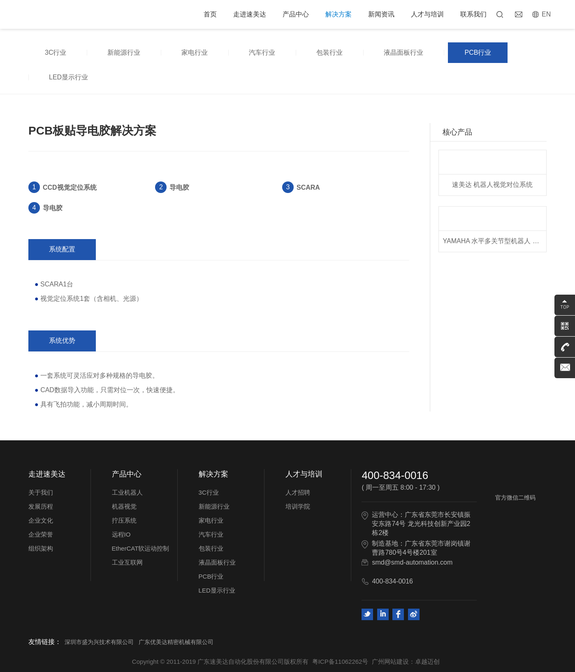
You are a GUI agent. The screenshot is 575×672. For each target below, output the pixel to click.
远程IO (121, 534)
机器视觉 (124, 506)
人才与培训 (427, 14)
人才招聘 (297, 492)
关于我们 (40, 492)
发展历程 (40, 506)
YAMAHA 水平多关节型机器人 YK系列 (495, 240)
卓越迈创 (427, 661)
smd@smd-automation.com (412, 562)
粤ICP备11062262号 (340, 661)
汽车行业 (262, 52)
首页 (210, 14)
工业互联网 (127, 562)
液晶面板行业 (403, 52)
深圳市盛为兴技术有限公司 (99, 642)
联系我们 (473, 14)
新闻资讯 (381, 14)
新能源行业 (123, 52)
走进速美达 (249, 14)
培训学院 (297, 506)
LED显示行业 (68, 77)
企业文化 (40, 520)
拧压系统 (124, 520)
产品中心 (296, 14)
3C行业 (55, 52)
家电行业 (194, 52)
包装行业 (329, 52)
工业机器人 (127, 492)
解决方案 (338, 14)
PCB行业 (477, 52)
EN (546, 14)
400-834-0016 (395, 475)
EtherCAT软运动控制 (140, 548)
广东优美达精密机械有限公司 (176, 642)
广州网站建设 (390, 661)
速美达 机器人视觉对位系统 (492, 184)
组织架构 (40, 548)
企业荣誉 (40, 534)
